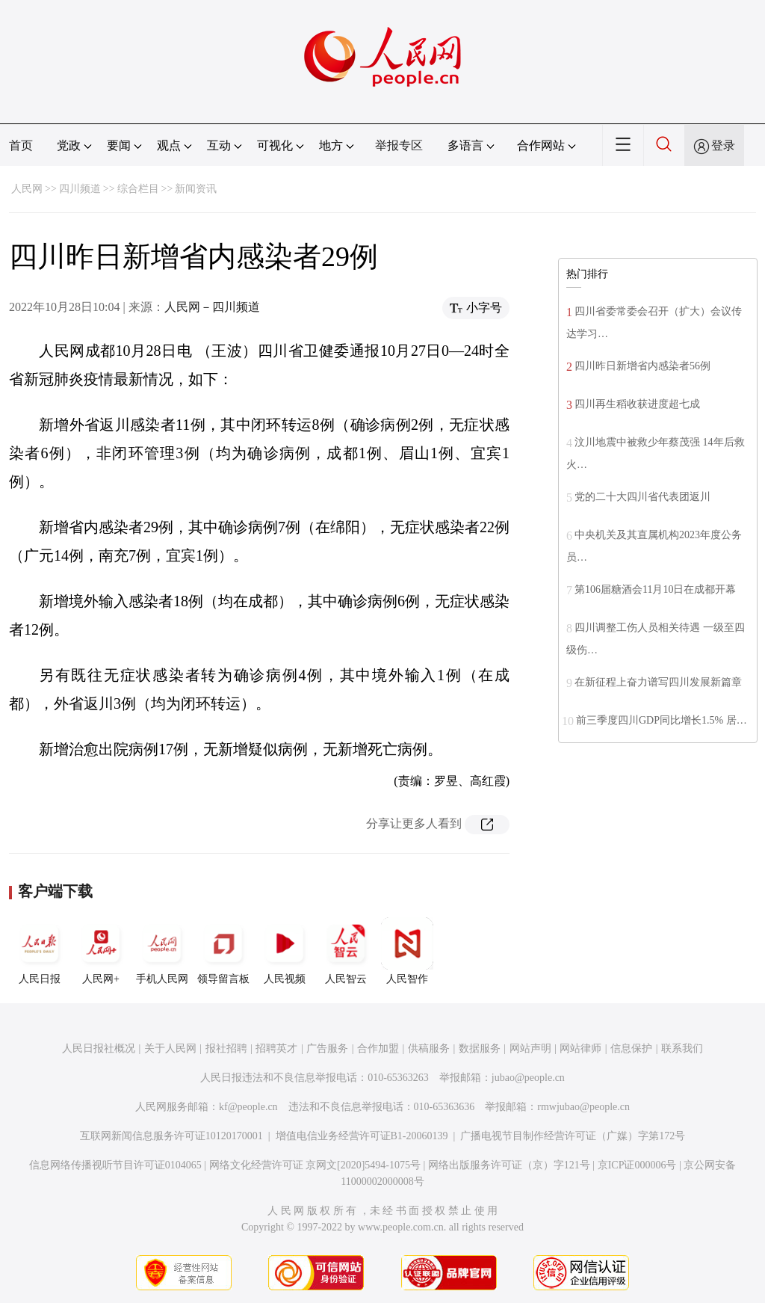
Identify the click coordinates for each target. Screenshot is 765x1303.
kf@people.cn (248, 1106)
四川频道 (80, 188)
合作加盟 (378, 1048)
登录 (723, 145)
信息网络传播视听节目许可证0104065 (115, 1165)
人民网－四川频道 (212, 307)
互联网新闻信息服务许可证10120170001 (171, 1136)
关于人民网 (170, 1048)
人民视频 (284, 951)
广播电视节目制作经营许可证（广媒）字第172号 (572, 1136)
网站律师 (580, 1048)
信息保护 (631, 1048)
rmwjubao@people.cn (583, 1106)
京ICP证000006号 (637, 1165)
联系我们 (682, 1048)
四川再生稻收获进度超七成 (637, 404)
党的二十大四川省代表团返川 (642, 496)
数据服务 (480, 1048)
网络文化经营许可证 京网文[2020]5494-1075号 (315, 1165)
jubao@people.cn (528, 1077)
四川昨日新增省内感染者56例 (642, 366)
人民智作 (407, 951)
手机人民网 (162, 951)
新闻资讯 (196, 188)
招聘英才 (276, 1048)
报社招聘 (226, 1048)
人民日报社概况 (98, 1048)
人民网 (27, 188)
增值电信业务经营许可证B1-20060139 (362, 1136)
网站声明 (530, 1048)
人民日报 (39, 951)
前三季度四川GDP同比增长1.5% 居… (661, 720)
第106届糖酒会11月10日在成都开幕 (655, 589)
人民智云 (346, 951)
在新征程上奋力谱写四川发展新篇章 (658, 682)
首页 (21, 145)
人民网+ (101, 951)
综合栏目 (138, 188)
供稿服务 (429, 1048)
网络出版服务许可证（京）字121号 (509, 1165)
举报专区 (399, 145)
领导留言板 (223, 951)
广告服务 (327, 1048)
